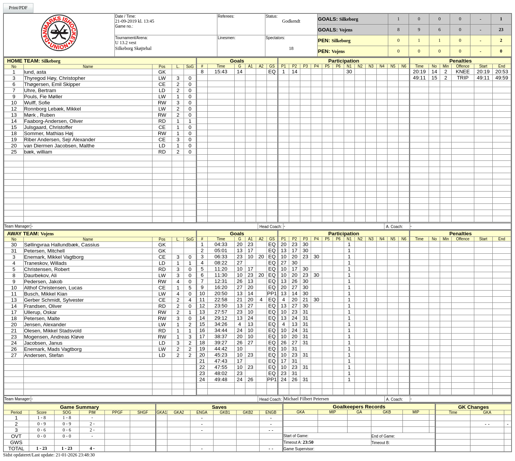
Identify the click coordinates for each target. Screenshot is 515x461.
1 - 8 (41, 417)
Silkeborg (348, 19)
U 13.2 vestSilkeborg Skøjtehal (133, 45)
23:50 (308, 442)
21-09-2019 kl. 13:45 (134, 21)
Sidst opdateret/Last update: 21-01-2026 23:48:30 (49, 455)
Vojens (345, 30)
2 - (91, 423)
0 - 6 (41, 430)
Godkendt (291, 21)
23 (501, 29)
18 (291, 48)
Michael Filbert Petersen (306, 399)
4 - (91, 448)
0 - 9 (41, 423)
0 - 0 (41, 436)
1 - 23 (41, 448)
